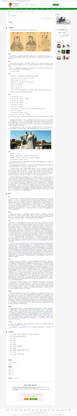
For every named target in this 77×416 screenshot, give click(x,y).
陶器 (19, 309)
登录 (75, 0)
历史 (25, 121)
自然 (14, 244)
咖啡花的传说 (59, 35)
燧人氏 (16, 114)
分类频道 (15, 8)
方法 (51, 313)
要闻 (5, 0)
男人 (24, 316)
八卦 (12, 298)
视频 (52, 8)
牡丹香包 (68, 54)
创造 (21, 281)
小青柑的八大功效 (64, 30)
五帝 (9, 69)
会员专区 (22, 0)
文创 (68, 8)
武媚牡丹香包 (63, 27)
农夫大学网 (2, 0)
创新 (36, 309)
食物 (16, 207)
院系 (14, 0)
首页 (9, 8)
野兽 (44, 198)
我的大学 (18, 0)
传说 (12, 58)
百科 (31, 8)
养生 (33, 239)
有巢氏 (13, 114)
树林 (27, 201)
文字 (50, 284)
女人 (37, 316)
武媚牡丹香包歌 (68, 32)
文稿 (26, 8)
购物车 (25, 0)
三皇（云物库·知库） (12, 15)
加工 (46, 316)
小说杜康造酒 (63, 36)
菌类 (34, 255)
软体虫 (66, 37)
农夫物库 (32, 11)
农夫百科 (26, 11)
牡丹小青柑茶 (58, 32)
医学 (28, 243)
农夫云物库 (60, 37)
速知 (36, 8)
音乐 (57, 8)
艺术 (63, 8)
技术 (31, 244)
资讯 (7, 0)
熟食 (41, 186)
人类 (31, 188)
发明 (47, 205)
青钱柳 (66, 32)
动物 (31, 251)
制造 (25, 266)
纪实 (16, 0)
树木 (51, 226)
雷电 (46, 273)
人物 (36, 57)
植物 (34, 198)
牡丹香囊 (59, 54)
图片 (47, 8)
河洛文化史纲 (68, 34)
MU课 (10, 0)
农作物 (31, 249)
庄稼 (50, 253)
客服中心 (28, 0)
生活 (29, 244)
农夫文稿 (29, 11)
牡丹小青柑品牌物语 (65, 36)
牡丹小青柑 (64, 28)
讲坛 (12, 0)
